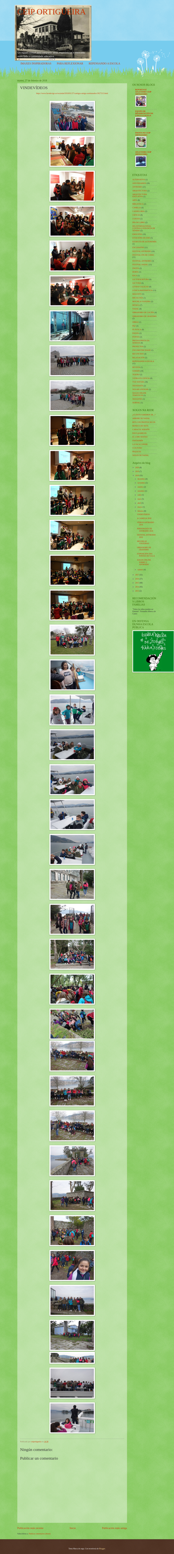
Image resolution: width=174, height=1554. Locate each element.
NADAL (135, 309)
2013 (137, 591)
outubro (140, 487)
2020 (137, 468)
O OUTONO (137, 448)
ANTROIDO (137, 187)
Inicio (73, 1528)
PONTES (135, 337)
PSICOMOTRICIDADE (141, 350)
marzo (140, 507)
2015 (137, 583)
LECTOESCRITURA (140, 279)
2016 (137, 579)
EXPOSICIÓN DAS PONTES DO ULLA (146, 555)
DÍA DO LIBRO (138, 222)
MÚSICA (136, 305)
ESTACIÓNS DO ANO (141, 238)
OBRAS (135, 322)
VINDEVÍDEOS (143, 514)
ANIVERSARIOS (139, 183)
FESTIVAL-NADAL (140, 265)
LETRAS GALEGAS (140, 287)
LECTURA (136, 283)
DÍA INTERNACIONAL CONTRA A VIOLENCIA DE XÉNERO (143, 228)
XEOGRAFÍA (137, 386)
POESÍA (135, 333)
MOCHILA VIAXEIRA (141, 302)
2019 (137, 471)
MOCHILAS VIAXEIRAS (143, 542)
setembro (141, 491)
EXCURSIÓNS (138, 248)
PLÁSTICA (136, 330)
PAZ (134, 326)
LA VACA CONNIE (140, 444)
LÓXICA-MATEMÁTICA (142, 290)
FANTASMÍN (137, 441)
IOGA (134, 276)
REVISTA (136, 367)
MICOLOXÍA (137, 298)
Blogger (102, 1549)
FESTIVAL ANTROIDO (141, 251)
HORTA (135, 272)
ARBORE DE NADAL (141, 418)
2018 (137, 476)
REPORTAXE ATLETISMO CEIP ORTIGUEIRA (143, 92)
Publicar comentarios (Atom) (40, 1534)
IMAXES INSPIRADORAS (36, 63)
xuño (139, 495)
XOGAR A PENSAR (140, 389)
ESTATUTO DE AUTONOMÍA (144, 242)
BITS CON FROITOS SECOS (143, 422)
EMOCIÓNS (137, 234)
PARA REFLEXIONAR (70, 63)
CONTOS (136, 219)
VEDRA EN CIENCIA (141, 378)
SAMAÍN (136, 371)
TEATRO (136, 375)
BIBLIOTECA (138, 204)
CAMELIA (136, 208)
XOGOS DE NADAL (140, 455)
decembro (141, 479)
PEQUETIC (137, 452)
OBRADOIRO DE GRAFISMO (144, 316)
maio (139, 499)
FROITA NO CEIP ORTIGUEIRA (142, 134)
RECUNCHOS (138, 354)
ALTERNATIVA (138, 180)
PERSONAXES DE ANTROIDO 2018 (145, 530)
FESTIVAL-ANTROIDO (141, 261)
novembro (141, 483)
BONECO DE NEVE (140, 426)
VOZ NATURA (138, 382)
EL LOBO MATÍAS (140, 437)
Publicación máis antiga (114, 1528)
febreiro (140, 511)
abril (139, 503)
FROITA (135, 268)
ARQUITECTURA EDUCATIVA (139, 195)
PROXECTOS (137, 347)
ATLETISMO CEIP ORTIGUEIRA (143, 153)
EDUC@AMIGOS (139, 433)
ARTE (134, 200)
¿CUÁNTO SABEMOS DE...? (143, 415)
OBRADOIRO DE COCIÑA (143, 313)
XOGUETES (137, 399)
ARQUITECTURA (139, 191)
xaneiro (140, 570)
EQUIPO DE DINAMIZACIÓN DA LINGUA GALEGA (144, 113)
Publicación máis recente (30, 1528)
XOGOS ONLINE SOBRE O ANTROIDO (144, 562)
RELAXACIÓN (138, 358)
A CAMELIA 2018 (144, 518)
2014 (137, 587)
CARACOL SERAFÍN (140, 430)
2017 (137, 575)
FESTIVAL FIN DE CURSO (143, 255)
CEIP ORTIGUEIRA (51, 11)
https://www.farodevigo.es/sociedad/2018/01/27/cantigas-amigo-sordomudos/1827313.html (72, 93)
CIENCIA (136, 215)
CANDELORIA (138, 211)
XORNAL (136, 403)
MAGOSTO (137, 294)
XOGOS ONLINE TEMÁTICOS (139, 394)
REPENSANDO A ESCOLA (104, 63)
